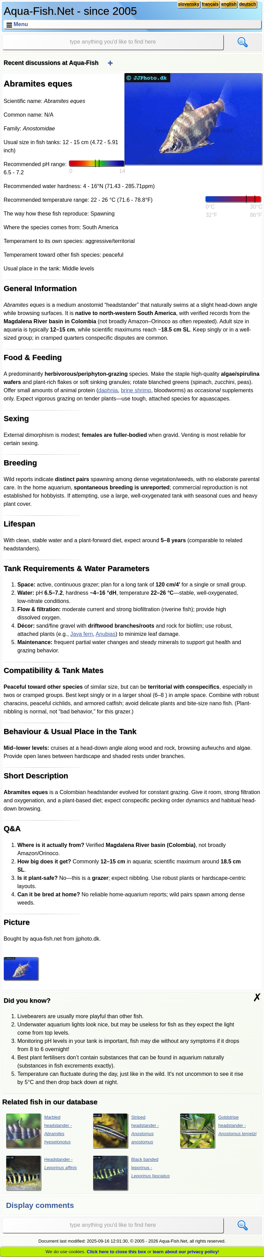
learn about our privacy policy (185, 1251)
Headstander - (41, 1172)
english (228, 4)
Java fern (81, 634)
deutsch (247, 4)
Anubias (106, 634)
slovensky (188, 4)
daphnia (108, 390)
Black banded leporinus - (131, 1172)
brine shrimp (136, 390)
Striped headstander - (126, 1130)
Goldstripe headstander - (218, 1130)
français (210, 4)
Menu (20, 24)
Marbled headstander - (39, 1130)
